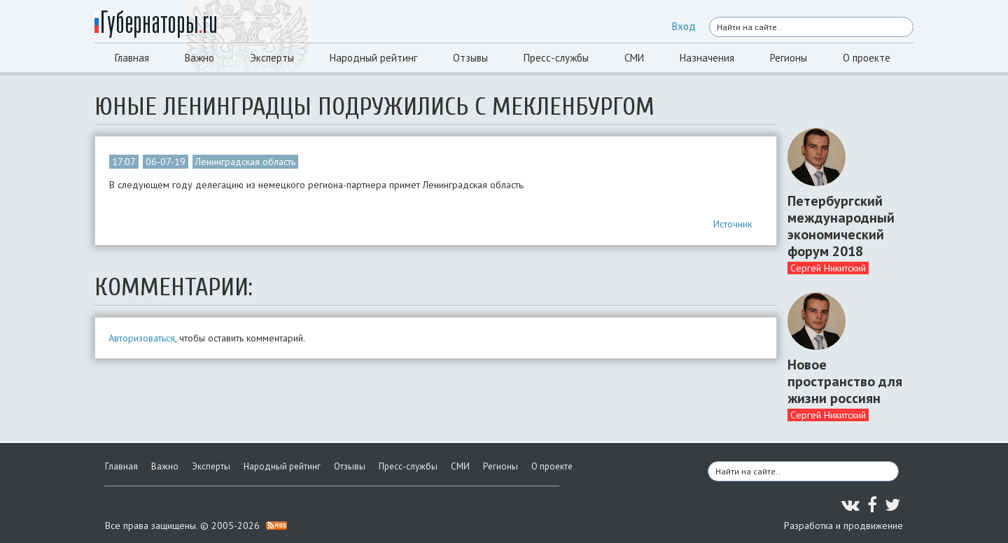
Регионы (788, 57)
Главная (132, 57)
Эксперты (272, 57)
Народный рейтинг (373, 57)
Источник (732, 224)
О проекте (866, 57)
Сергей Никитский (828, 268)
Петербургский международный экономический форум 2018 (841, 226)
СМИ (634, 57)
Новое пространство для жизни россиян (845, 381)
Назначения (707, 57)
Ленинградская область (245, 161)
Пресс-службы (556, 57)
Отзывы (470, 57)
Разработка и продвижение (843, 525)
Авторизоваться (141, 338)
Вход (684, 26)
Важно (199, 57)
